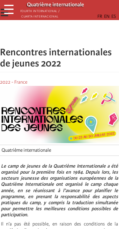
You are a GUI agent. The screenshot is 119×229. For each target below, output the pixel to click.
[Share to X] (51, 33)
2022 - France (13, 82)
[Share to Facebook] (42, 33)
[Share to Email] (68, 33)
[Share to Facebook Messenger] (59, 33)
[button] (77, 33)
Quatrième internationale (26, 150)
